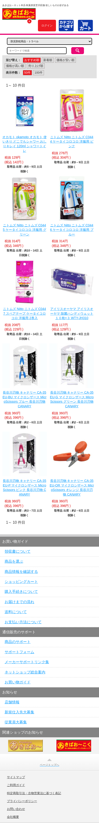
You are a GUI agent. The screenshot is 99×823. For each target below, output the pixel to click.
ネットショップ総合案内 (25, 672)
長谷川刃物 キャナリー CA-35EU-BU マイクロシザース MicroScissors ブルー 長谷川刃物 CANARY (24, 399)
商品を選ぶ (14, 561)
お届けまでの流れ (19, 602)
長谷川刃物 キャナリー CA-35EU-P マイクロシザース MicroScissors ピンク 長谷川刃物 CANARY (24, 487)
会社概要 (13, 817)
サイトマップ (16, 777)
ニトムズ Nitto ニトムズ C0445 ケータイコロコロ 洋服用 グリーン (24, 229)
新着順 (47, 60)
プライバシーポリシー (22, 801)
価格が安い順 (65, 60)
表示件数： (13, 72)
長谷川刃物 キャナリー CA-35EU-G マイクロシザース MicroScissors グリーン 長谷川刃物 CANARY (72, 399)
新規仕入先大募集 (19, 712)
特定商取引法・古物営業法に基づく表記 (34, 793)
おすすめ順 (31, 60)
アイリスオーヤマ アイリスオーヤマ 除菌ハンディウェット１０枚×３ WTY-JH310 (71, 313)
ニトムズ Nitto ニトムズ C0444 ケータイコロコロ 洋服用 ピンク (71, 141)
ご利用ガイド (16, 785)
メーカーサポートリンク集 (27, 662)
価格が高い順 (15, 66)
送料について (16, 612)
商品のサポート (18, 642)
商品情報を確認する (21, 572)
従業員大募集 (16, 722)
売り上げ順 (35, 66)
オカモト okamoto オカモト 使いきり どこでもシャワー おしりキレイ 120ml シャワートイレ (24, 144)
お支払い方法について (23, 622)
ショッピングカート (21, 582)
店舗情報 (12, 702)
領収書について (18, 551)
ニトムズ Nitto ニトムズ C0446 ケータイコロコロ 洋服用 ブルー (71, 229)
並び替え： (13, 60)
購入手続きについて (21, 592)
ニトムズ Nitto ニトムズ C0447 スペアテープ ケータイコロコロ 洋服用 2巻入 (24, 313)
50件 (27, 72)
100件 (38, 72)
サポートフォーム (19, 652)
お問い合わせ (16, 809)
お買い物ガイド (18, 682)
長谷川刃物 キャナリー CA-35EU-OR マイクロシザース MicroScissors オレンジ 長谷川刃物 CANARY (72, 487)
